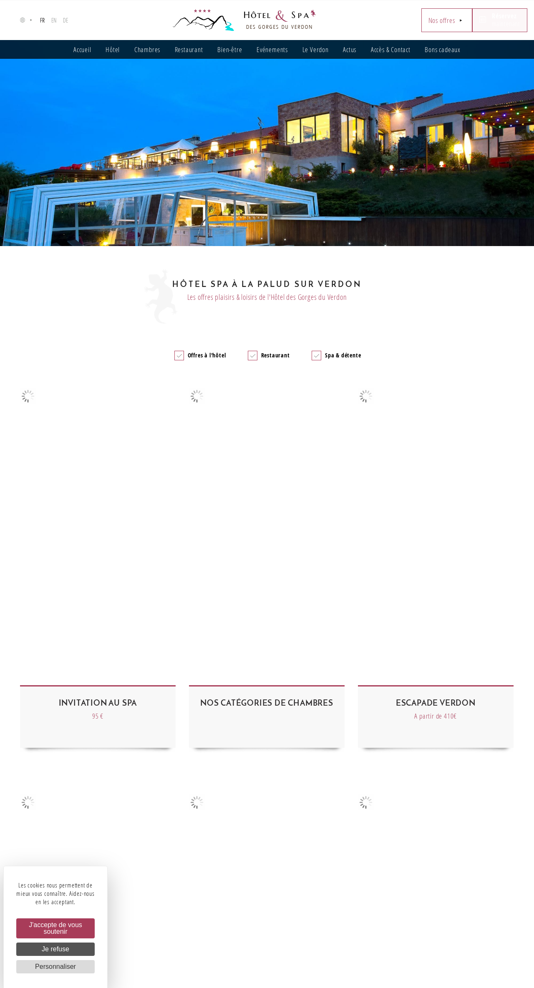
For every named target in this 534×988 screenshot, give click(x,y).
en (54, 20)
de (66, 20)
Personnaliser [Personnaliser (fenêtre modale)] (55, 966)
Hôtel (113, 49)
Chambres (147, 49)
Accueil (82, 49)
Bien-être (229, 49)
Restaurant (189, 49)
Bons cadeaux (443, 49)
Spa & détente (343, 355)
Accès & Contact (391, 49)
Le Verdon (315, 49)
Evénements (272, 49)
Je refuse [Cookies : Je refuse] (55, 949)
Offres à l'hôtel (207, 355)
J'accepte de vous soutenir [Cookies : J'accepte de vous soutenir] (55, 928)
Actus (349, 49)
